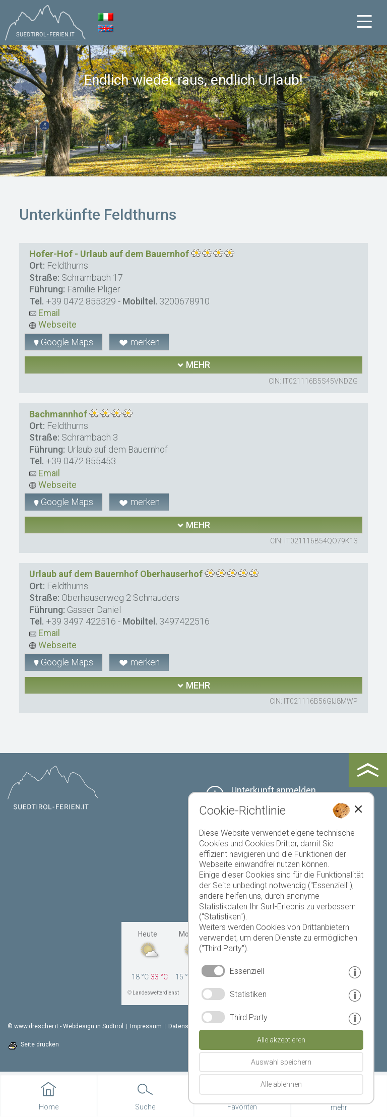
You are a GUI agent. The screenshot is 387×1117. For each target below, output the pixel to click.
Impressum (146, 1026)
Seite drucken (40, 1044)
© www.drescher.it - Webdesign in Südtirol (65, 1026)
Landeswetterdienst (156, 993)
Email (44, 312)
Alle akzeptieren (281, 1040)
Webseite (53, 324)
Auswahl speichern (281, 1062)
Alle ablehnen (281, 1084)
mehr (193, 364)
